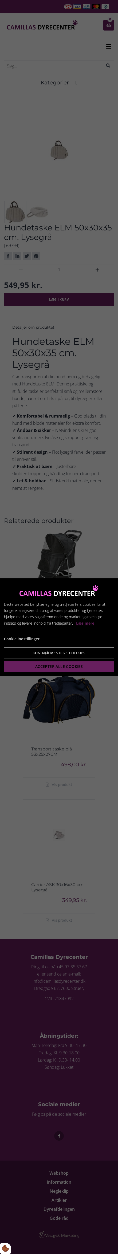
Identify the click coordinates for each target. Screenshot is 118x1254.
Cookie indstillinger (22, 638)
